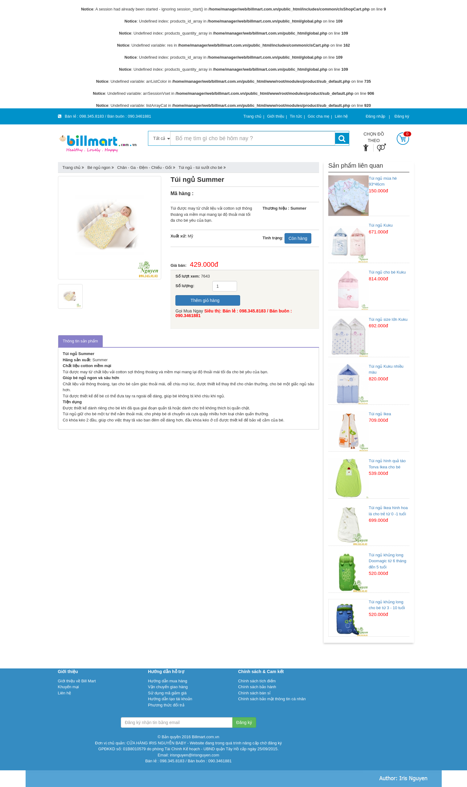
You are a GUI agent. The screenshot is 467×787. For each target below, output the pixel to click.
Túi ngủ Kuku (380, 225)
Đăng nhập (375, 116)
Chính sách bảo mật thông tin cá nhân (271, 699)
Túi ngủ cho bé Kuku (387, 272)
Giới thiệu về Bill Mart (77, 681)
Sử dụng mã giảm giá (167, 693)
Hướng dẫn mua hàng (167, 681)
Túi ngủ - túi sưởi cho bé (200, 167)
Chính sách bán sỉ (254, 693)
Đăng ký (402, 116)
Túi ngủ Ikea (380, 414)
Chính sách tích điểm (257, 681)
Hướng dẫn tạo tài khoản (170, 699)
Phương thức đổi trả (166, 705)
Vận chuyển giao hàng (168, 686)
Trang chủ (72, 167)
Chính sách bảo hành (257, 686)
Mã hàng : (182, 193)
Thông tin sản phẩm (80, 341)
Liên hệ (64, 693)
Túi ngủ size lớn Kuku (388, 319)
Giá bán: (180, 265)
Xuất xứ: (178, 236)
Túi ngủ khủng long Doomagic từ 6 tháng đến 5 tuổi (387, 561)
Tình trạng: (273, 238)
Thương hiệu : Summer (284, 208)
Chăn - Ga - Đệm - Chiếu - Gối (144, 167)
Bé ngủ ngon (99, 167)
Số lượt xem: (187, 276)
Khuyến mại (68, 686)
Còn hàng (298, 238)
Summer (100, 360)
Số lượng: (184, 285)
